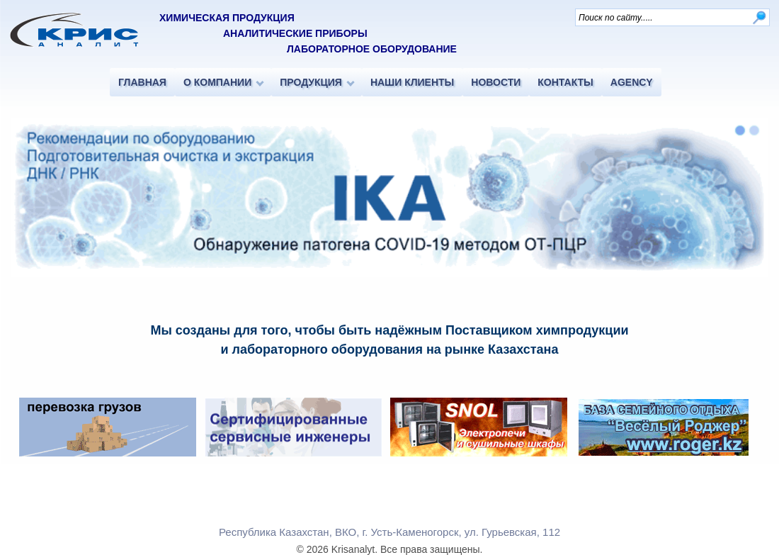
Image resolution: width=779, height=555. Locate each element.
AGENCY (631, 82)
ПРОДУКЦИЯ (311, 82)
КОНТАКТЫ (565, 82)
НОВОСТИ (496, 82)
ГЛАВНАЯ (142, 82)
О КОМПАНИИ (217, 82)
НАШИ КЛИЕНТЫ (412, 82)
